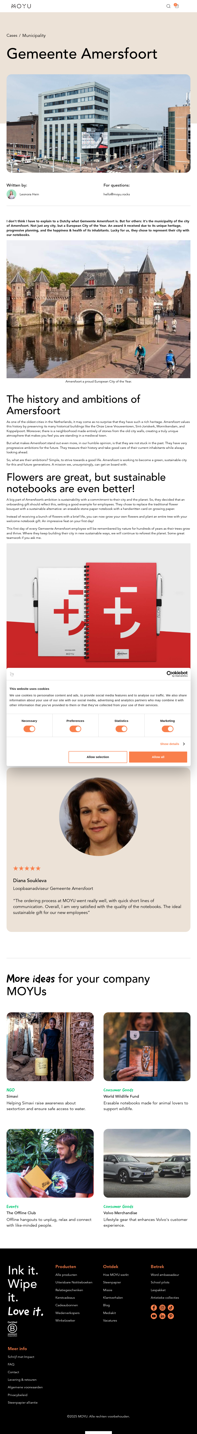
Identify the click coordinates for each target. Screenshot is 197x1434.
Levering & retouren (22, 1384)
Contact (13, 1377)
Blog (106, 1310)
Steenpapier (112, 1287)
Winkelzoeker (65, 1325)
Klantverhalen (113, 1302)
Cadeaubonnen (66, 1310)
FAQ (11, 1369)
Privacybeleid (17, 1399)
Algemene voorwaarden (25, 1392)
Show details (169, 744)
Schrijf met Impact (21, 1361)
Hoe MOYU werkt (115, 1279)
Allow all (158, 757)
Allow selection (98, 757)
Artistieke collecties (165, 1302)
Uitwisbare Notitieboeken (73, 1287)
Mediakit (109, 1317)
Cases (12, 35)
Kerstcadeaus (65, 1302)
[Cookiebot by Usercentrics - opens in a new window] (170, 674)
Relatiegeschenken (69, 1295)
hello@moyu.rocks (117, 195)
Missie (107, 1295)
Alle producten (66, 1279)
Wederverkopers (67, 1317)
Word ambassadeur (165, 1279)
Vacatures (110, 1325)
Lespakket (158, 1295)
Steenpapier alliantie (23, 1407)
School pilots (160, 1287)
